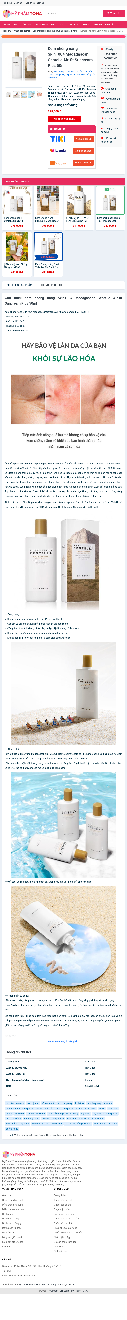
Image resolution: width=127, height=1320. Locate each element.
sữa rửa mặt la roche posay (59, 1108)
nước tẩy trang (31, 1118)
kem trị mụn (33, 1103)
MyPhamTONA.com (59, 1290)
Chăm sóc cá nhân (63, 1223)
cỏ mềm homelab (15, 1103)
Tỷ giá (22, 1284)
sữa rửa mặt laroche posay (19, 1108)
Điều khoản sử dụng (12, 1204)
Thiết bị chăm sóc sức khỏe (68, 1232)
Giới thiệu (30, 3)
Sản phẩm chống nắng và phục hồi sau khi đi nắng (55, 31)
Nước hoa (73, 24)
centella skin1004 (36, 1113)
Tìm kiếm (114, 13)
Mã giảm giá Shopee (12, 1242)
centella (108, 1103)
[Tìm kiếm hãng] (73, 13)
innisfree (79, 1103)
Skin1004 (58, 71)
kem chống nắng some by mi (47, 1123)
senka (102, 1108)
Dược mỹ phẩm (62, 1209)
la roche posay (64, 1103)
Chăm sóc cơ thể (62, 1204)
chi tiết (52, 285)
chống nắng (12, 1128)
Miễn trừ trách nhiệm (13, 1209)
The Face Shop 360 (35, 1284)
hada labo (113, 1108)
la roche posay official (53, 1118)
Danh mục (19, 3)
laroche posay (94, 1103)
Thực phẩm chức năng (65, 1228)
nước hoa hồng (13, 1118)
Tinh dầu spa (60, 1251)
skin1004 (19, 1113)
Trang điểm (41, 24)
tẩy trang (85, 1113)
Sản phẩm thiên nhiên (65, 1214)
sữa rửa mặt (48, 1103)
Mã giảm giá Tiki (10, 1232)
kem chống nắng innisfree (78, 1123)
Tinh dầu (110, 24)
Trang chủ (7, 3)
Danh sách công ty (11, 1223)
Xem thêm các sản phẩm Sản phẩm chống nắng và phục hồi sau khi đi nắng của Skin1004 (71, 74)
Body (54, 24)
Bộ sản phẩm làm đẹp (65, 1242)
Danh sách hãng (10, 1218)
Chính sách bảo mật (12, 1200)
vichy (79, 1108)
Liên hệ (40, 3)
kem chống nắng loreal (17, 1123)
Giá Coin (70, 1284)
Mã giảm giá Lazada (12, 1237)
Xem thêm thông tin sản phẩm (63, 1041)
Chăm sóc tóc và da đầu (66, 1218)
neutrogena (90, 1108)
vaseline (71, 1118)
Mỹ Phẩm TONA (79, 1290)
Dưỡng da (25, 24)
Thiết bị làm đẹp (62, 1237)
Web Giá (61, 1284)
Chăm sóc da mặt (22, 31)
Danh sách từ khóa (11, 1228)
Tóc (62, 24)
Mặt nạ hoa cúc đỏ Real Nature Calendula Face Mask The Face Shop (49, 1135)
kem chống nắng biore (105, 1123)
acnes (39, 1108)
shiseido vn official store (91, 1118)
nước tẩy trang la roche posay (63, 1113)
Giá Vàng (51, 1284)
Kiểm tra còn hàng (64, 118)
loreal (9, 1113)
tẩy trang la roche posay (105, 1113)
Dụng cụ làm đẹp (92, 24)
